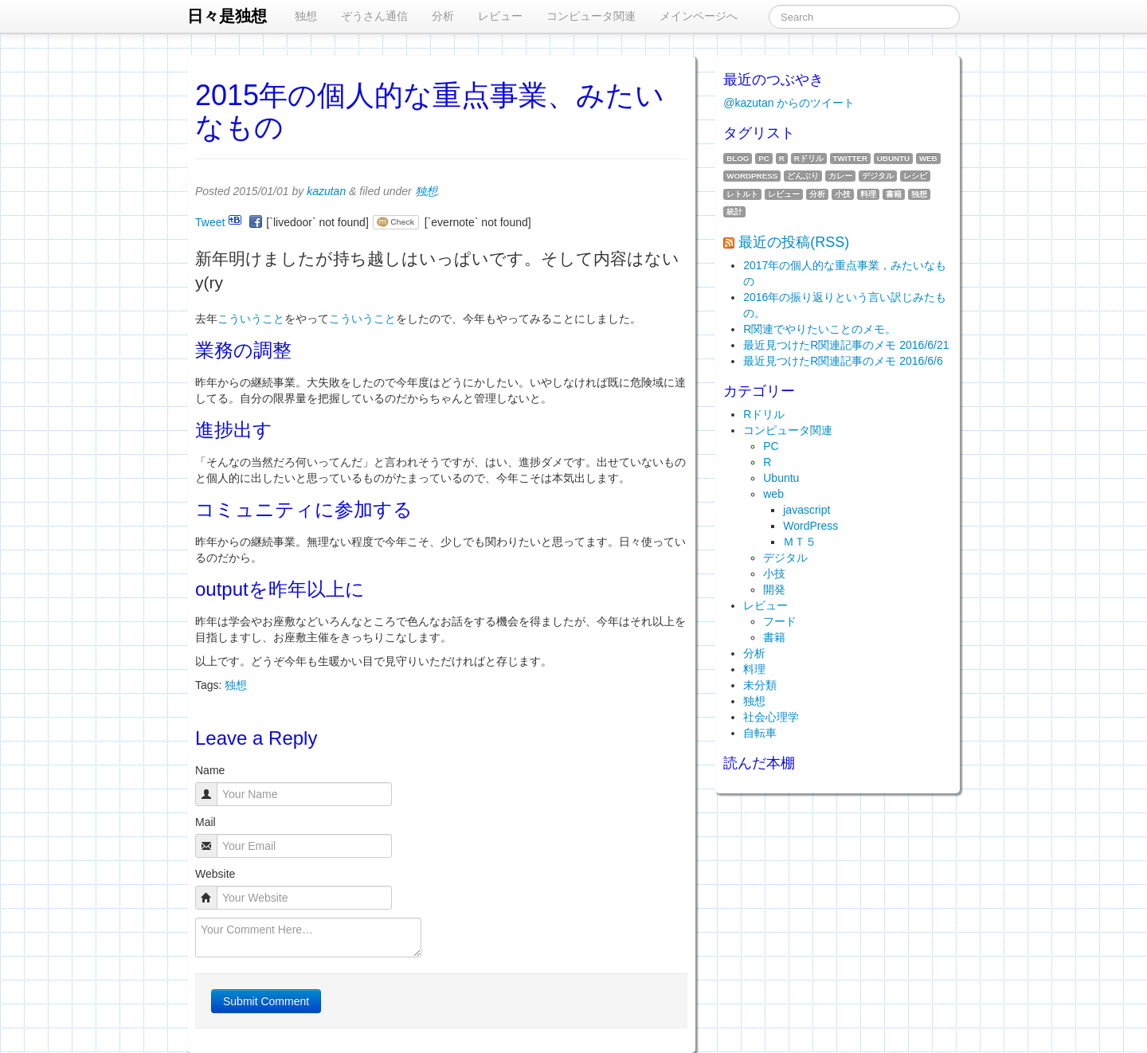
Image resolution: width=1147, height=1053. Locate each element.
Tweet (210, 222)
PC (763, 158)
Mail (205, 822)
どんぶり (803, 175)
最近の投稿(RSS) (793, 242)
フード (780, 621)
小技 (843, 194)
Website (215, 873)
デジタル (878, 175)
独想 (306, 16)
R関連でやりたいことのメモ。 (819, 329)
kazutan (326, 191)
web (928, 158)
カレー (840, 175)
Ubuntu (893, 158)
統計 (734, 211)
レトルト (742, 194)
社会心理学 (771, 716)
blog (737, 158)
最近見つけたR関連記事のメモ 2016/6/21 (846, 345)
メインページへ (699, 16)
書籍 (894, 194)
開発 (774, 589)
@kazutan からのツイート (789, 102)
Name (210, 770)
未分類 (760, 685)
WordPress (751, 175)
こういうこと (250, 318)
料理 (868, 194)
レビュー (500, 16)
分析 (443, 16)
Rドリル (809, 158)
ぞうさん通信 (374, 16)
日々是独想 (227, 16)
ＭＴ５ (799, 541)
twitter (850, 158)
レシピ (915, 175)
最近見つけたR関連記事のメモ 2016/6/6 (843, 360)
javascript (806, 509)
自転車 (760, 732)
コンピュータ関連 (591, 16)
